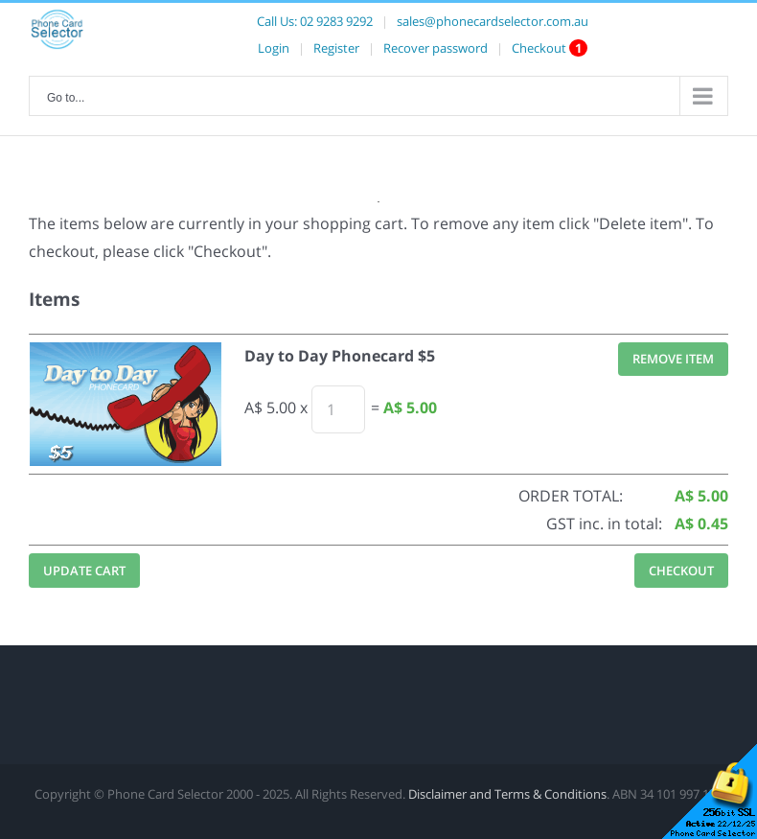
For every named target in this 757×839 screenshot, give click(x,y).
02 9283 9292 (336, 21)
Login (273, 48)
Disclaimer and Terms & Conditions (507, 794)
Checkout (539, 48)
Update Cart (84, 570)
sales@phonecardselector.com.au (492, 21)
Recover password (435, 48)
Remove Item (673, 358)
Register (336, 48)
